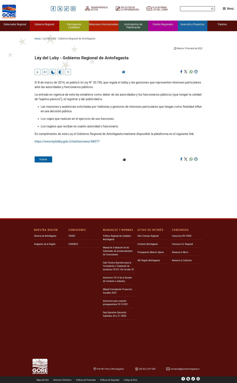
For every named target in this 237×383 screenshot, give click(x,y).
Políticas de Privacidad (86, 380)
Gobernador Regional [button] (15, 24)
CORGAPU (73, 244)
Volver (43, 159)
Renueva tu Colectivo (182, 260)
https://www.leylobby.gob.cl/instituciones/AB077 (67, 141)
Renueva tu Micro (180, 252)
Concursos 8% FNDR (181, 235)
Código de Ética (130, 380)
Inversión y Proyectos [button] (193, 24)
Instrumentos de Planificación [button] (133, 26)
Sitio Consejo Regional (148, 235)
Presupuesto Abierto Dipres (150, 252)
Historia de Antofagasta (45, 235)
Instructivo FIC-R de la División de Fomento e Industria (117, 279)
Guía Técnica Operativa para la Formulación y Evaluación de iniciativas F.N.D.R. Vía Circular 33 (118, 266)
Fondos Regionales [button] (163, 24)
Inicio (38, 38)
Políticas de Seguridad (109, 380)
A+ (45, 72)
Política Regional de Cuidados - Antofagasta (117, 237)
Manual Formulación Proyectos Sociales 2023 (117, 291)
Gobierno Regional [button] (44, 24)
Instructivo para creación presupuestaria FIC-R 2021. (116, 303)
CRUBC (71, 235)
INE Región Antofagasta (148, 260)
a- (37, 72)
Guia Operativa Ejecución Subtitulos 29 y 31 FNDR (114, 314)
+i (68, 72)
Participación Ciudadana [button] (74, 26)
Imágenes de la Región (44, 244)
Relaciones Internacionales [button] (103, 24)
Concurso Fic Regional (182, 244)
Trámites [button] (222, 24)
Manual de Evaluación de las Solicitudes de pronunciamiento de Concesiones (118, 251)
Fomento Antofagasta (147, 244)
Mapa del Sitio (43, 380)
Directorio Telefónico (62, 380)
